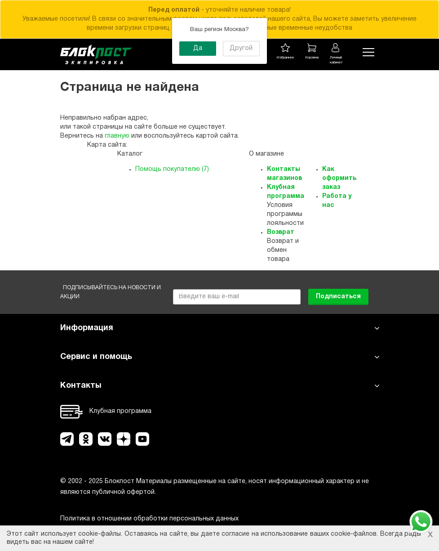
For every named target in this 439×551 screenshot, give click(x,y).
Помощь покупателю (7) (172, 169)
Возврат (280, 232)
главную (117, 136)
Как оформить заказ (339, 178)
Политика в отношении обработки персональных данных (149, 519)
